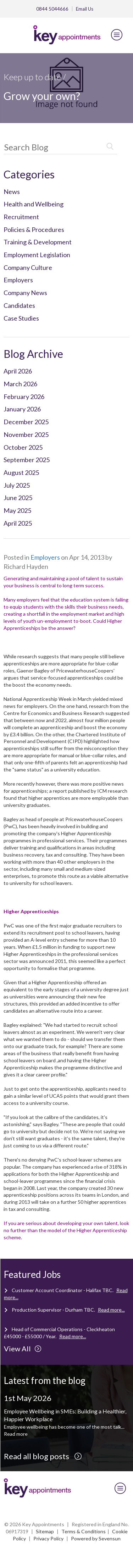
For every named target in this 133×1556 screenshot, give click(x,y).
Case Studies (21, 318)
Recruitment (21, 217)
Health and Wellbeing (33, 204)
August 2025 (21, 472)
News (12, 191)
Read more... (111, 1310)
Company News (25, 293)
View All (22, 1348)
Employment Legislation (37, 255)
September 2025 (27, 460)
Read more (16, 1434)
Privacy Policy (48, 1538)
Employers (18, 280)
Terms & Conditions (83, 1531)
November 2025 (26, 434)
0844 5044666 (52, 9)
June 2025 (18, 498)
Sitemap (45, 1531)
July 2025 (17, 485)
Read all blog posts (43, 1456)
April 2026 (18, 371)
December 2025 (26, 422)
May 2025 (17, 510)
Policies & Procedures (34, 229)
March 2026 (20, 384)
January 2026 (22, 409)
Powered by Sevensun (96, 1538)
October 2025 (23, 447)
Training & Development (38, 242)
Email (84, 9)
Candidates (19, 305)
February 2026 (24, 396)
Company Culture (28, 267)
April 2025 (18, 523)
